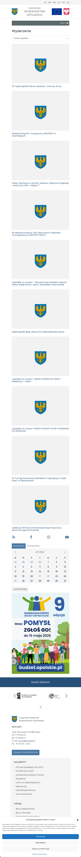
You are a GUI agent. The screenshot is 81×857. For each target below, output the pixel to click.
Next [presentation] (66, 696)
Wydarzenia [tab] (33, 546)
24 (65, 576)
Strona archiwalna (24, 794)
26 (23, 581)
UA (67, 2)
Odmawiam (41, 843)
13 (32, 571)
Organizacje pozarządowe (27, 816)
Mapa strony (21, 786)
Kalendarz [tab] (18, 546)
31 (65, 581)
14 (40, 571)
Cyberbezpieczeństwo (26, 790)
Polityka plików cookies (39, 854)
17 (65, 571)
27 (15, 562)
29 (32, 562)
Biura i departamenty (25, 809)
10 (65, 567)
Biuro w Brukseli (23, 813)
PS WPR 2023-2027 (25, 771)
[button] (78, 820)
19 (23, 576)
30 (40, 562)
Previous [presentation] (14, 696)
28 (23, 562)
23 (56, 576)
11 (15, 571)
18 (15, 576)
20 (31, 576)
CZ (59, 2)
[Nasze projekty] (57, 11)
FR (63, 2)
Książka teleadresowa (26, 752)
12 (23, 571)
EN (49, 2)
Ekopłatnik (20, 779)
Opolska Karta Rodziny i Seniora (30, 775)
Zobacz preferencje (40, 849)
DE (54, 2)
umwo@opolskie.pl (26, 741)
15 (48, 571)
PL (45, 2)
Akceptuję (40, 836)
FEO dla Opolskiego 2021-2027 (29, 767)
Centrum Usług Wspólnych (28, 782)
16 (56, 571)
